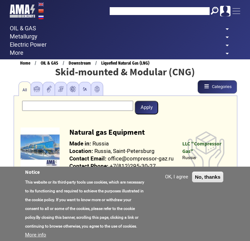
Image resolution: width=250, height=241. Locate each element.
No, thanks (208, 178)
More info (35, 236)
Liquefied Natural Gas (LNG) (125, 63)
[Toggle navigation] (236, 11)
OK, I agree (176, 178)
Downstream (80, 63)
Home (25, 63)
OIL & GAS (49, 63)
